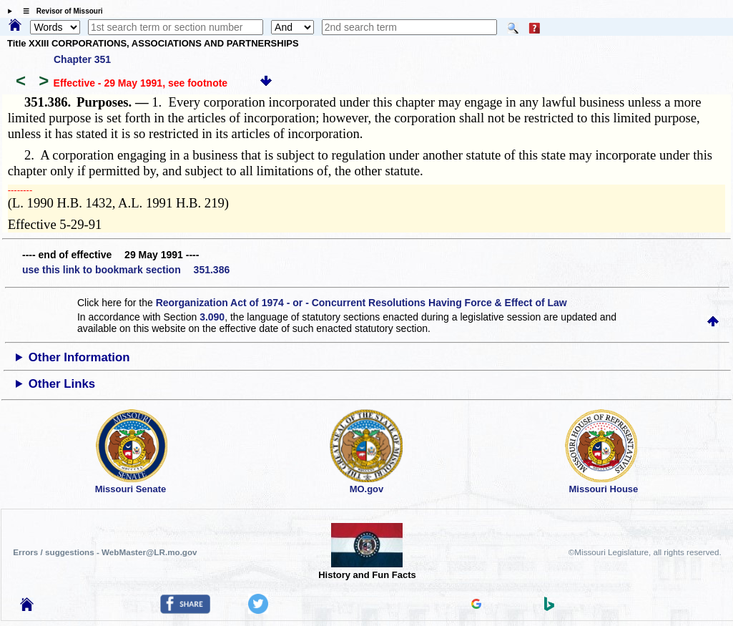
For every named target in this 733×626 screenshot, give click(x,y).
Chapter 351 (82, 59)
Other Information (79, 357)
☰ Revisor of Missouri (59, 11)
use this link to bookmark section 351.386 (126, 269)
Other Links (62, 384)
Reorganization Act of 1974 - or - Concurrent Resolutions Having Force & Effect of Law (361, 302)
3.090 (212, 317)
